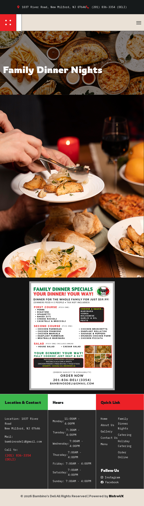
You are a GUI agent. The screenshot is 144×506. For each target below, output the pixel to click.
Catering (124, 435)
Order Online (123, 455)
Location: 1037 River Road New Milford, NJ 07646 (22, 423)
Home (104, 418)
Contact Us (109, 438)
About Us (107, 425)
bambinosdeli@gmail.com (23, 441)
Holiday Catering (124, 443)
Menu (104, 444)
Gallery (106, 431)
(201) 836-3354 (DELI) (18, 457)
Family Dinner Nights (123, 423)
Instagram (110, 477)
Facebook (110, 482)
